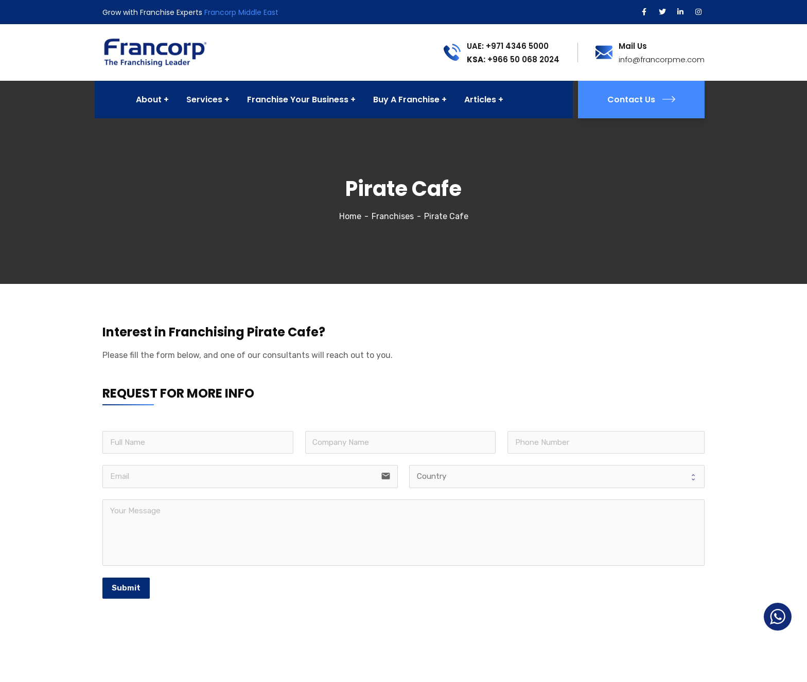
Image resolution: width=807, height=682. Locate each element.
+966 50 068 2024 (513, 59)
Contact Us (641, 99)
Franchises (393, 216)
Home (350, 216)
